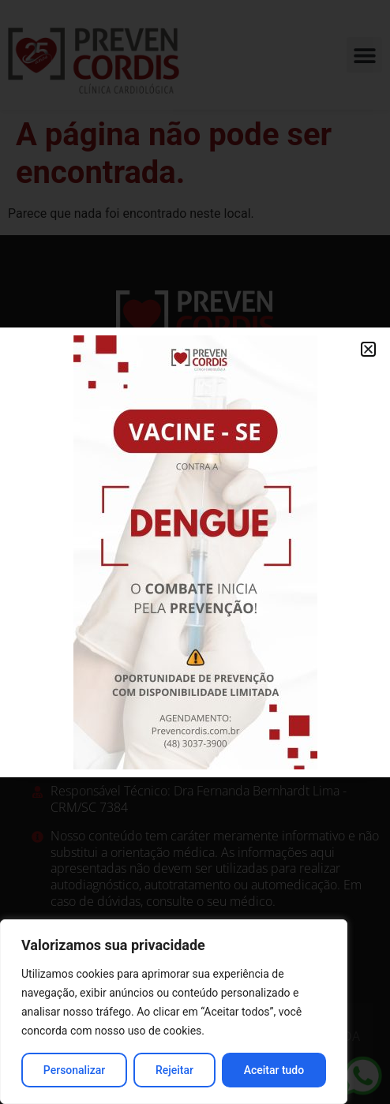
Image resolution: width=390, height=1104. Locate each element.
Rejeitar (174, 1070)
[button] (368, 349)
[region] (173, 1011)
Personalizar (74, 1070)
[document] (195, 552)
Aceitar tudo (274, 1070)
